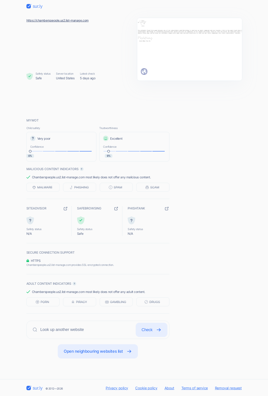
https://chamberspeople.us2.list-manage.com (57, 20)
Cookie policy (146, 388)
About (169, 388)
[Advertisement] (134, 99)
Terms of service (194, 388)
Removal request (228, 388)
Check (151, 329)
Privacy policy (117, 388)
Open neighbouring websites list (98, 351)
